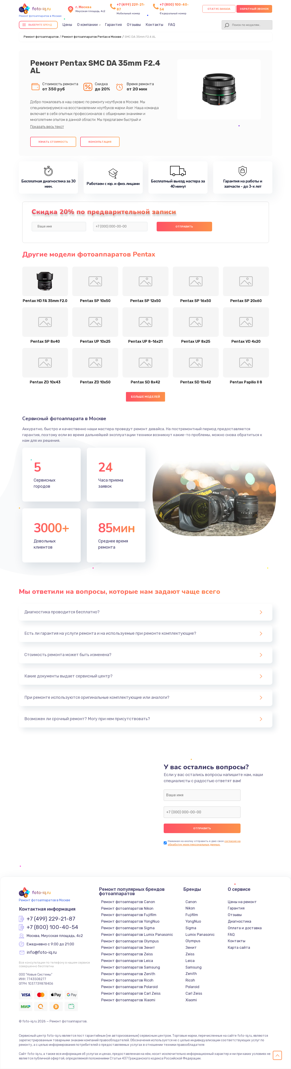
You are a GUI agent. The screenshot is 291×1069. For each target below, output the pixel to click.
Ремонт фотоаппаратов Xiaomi (128, 1000)
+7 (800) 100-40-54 (52, 927)
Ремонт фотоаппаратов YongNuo (130, 921)
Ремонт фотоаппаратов (41, 36)
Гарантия (113, 24)
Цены (67, 24)
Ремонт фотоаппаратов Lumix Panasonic (137, 934)
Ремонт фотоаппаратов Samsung (130, 967)
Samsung (194, 967)
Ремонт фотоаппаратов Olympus (130, 941)
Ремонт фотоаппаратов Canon (128, 902)
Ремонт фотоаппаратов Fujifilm (128, 915)
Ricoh (190, 980)
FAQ (171, 24)
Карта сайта (239, 947)
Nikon (190, 908)
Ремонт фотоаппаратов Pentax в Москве (91, 36)
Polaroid (192, 987)
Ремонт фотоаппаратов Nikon (127, 908)
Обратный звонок (254, 8)
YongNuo (193, 921)
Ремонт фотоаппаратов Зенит (128, 947)
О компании (87, 24)
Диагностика (239, 921)
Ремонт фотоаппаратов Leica (127, 961)
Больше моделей (145, 396)
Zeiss (190, 954)
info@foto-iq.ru (42, 952)
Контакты (154, 24)
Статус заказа (219, 8)
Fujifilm (192, 915)
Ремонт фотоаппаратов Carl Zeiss (131, 993)
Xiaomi (191, 1000)
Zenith (191, 974)
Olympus (193, 941)
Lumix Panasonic (200, 934)
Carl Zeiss (194, 993)
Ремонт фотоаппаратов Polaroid (129, 987)
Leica (190, 961)
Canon (191, 902)
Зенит (191, 947)
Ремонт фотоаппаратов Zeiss (127, 954)
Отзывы (134, 24)
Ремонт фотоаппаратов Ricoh (127, 980)
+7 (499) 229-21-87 (51, 919)
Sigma (191, 928)
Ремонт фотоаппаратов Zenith (128, 974)
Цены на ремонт (242, 902)
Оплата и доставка (245, 928)
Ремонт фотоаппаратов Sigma (128, 928)
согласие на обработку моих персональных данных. (204, 842)
